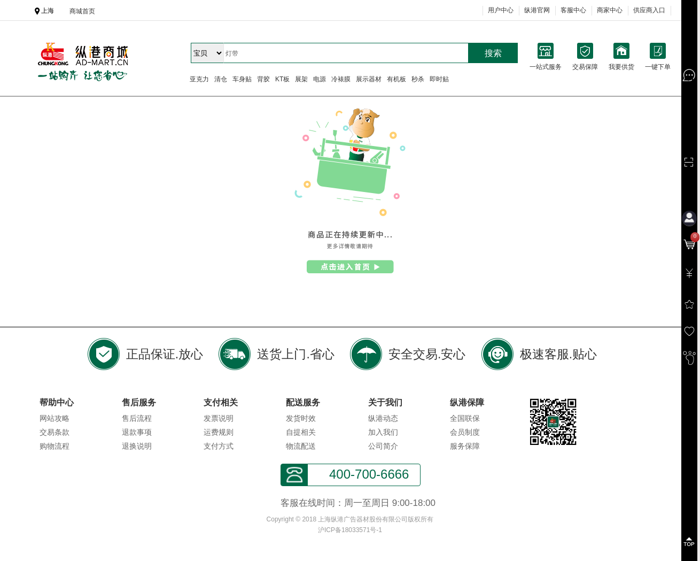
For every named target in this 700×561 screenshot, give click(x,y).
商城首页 (82, 11)
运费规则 (219, 432)
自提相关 (301, 432)
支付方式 (219, 446)
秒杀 (417, 79)
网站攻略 (54, 418)
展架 (301, 79)
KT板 (282, 79)
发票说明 (219, 418)
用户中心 (501, 10)
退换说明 (137, 446)
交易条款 (54, 432)
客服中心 (573, 10)
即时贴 (439, 79)
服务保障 (465, 446)
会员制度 (465, 432)
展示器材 (369, 79)
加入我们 (383, 432)
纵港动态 (383, 418)
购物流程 (54, 446)
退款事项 (137, 432)
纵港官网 (537, 10)
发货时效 (301, 418)
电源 (319, 79)
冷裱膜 (341, 79)
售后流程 (137, 418)
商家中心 (610, 10)
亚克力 (199, 79)
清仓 (220, 79)
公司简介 (383, 446)
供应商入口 (649, 10)
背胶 (263, 79)
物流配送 (301, 446)
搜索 (493, 53)
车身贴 (242, 79)
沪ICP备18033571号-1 (350, 530)
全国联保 (465, 418)
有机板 (396, 79)
